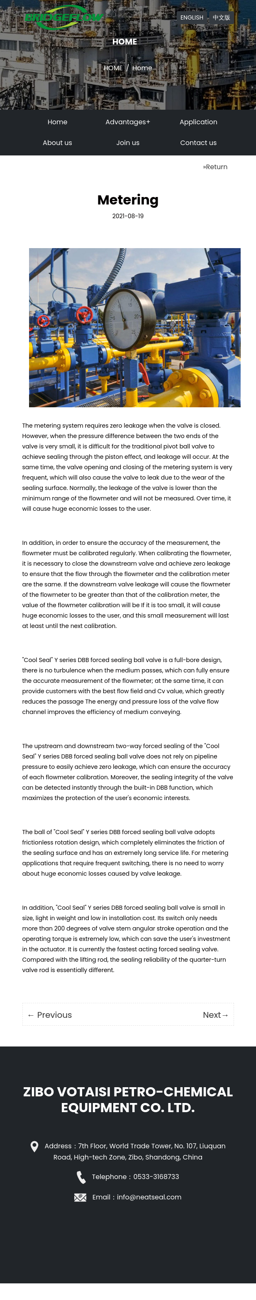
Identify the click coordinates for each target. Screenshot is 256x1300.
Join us (128, 143)
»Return (215, 167)
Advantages (125, 122)
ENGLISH (191, 17)
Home (113, 68)
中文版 (221, 17)
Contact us (198, 143)
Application (198, 122)
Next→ (216, 1015)
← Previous (49, 1015)
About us (57, 143)
